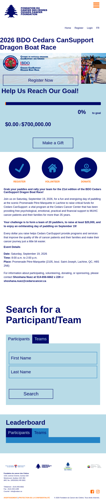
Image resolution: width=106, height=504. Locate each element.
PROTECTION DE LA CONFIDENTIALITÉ (34, 498)
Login (90, 28)
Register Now (40, 80)
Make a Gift (52, 143)
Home (68, 28)
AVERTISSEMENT (10, 498)
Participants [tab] (19, 432)
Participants (19, 339)
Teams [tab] (40, 432)
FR (97, 28)
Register (79, 28)
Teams (40, 339)
